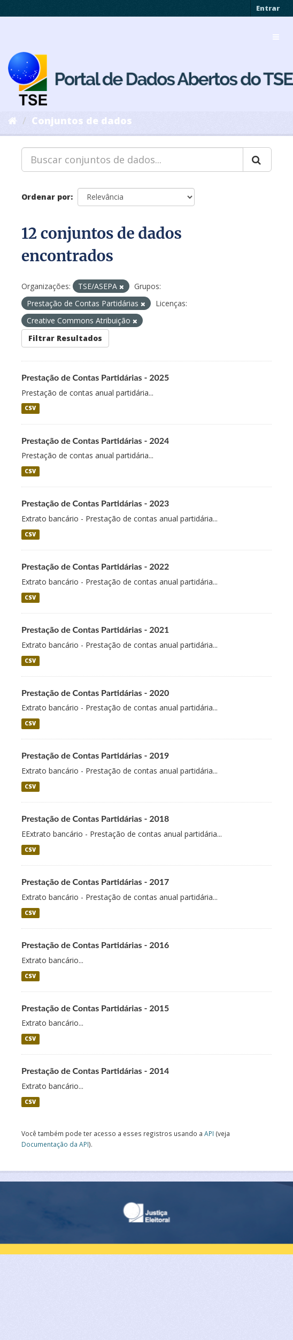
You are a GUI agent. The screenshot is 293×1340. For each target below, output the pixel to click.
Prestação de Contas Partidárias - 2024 (95, 440)
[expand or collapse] (276, 37)
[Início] (12, 120)
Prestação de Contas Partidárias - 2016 (95, 945)
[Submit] (257, 159)
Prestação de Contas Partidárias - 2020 (95, 692)
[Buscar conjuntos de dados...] (132, 159)
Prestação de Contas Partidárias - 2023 (95, 503)
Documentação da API (55, 1144)
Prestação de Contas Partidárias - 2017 (95, 881)
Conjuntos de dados (82, 120)
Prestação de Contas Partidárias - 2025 (95, 377)
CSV (30, 408)
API (209, 1133)
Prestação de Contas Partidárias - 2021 (95, 629)
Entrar (268, 8)
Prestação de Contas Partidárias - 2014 (95, 1070)
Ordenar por (46, 197)
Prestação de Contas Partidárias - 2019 (95, 755)
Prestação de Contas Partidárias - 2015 (95, 1008)
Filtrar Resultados (65, 338)
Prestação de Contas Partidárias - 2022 (95, 566)
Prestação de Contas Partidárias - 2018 (95, 818)
